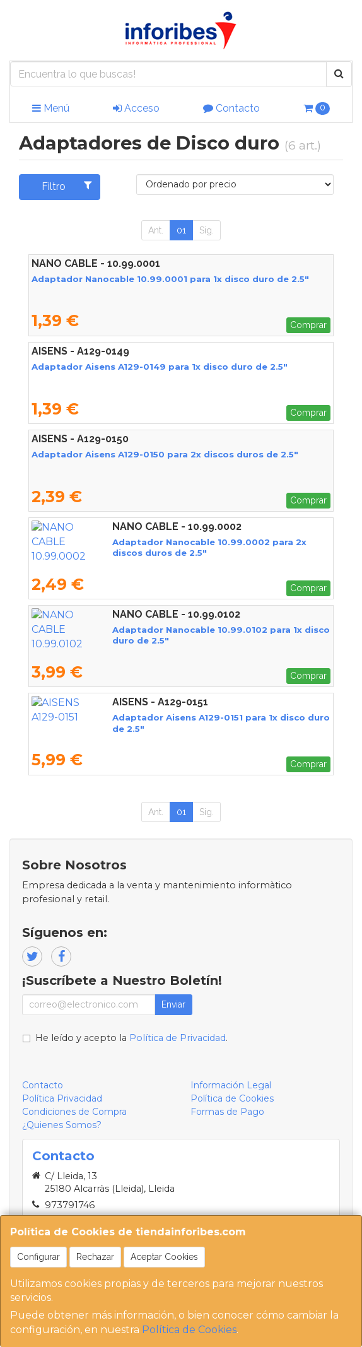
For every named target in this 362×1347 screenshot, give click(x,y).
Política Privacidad (62, 1098)
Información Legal (230, 1085)
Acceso (136, 108)
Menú (50, 108)
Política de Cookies (189, 1330)
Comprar (308, 325)
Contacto (231, 108)
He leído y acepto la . (131, 1038)
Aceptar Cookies (164, 1257)
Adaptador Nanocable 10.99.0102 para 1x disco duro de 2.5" (170, 630)
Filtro (66, 186)
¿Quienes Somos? (62, 1125)
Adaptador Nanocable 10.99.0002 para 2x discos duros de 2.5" (177, 542)
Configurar (38, 1257)
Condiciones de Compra (74, 1111)
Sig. (206, 230)
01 (181, 230)
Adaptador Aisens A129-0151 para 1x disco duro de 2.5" (158, 717)
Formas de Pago (227, 1111)
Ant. (155, 230)
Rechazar (95, 1257)
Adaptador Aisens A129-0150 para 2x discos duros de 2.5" (165, 454)
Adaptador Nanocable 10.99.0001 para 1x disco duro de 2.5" (170, 279)
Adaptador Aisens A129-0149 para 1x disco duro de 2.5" (160, 367)
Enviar (173, 1004)
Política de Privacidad (177, 1038)
